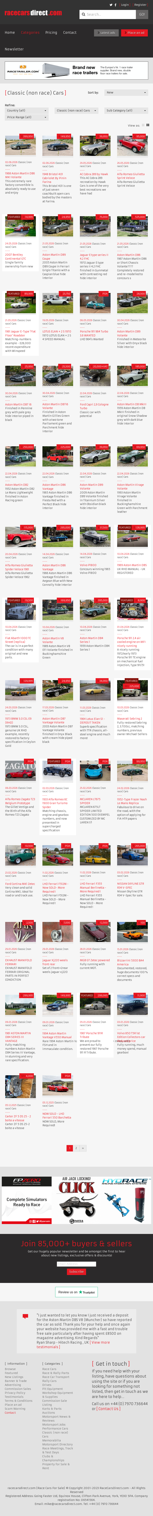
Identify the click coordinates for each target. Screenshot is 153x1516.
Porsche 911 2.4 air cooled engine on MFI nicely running (131, 642)
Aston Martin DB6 (128, 255)
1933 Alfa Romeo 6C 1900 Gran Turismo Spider (55, 803)
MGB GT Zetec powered (95, 960)
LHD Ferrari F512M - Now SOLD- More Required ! (55, 887)
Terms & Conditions (18, 1401)
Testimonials (14, 1397)
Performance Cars (55, 1428)
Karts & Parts (52, 1408)
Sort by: (93, 92)
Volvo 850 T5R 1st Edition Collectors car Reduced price (131, 1037)
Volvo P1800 (88, 565)
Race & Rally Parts (55, 1373)
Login (125, 5)
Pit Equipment (52, 1389)
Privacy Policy (15, 1393)
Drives (46, 1385)
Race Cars (49, 1369)
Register (140, 5)
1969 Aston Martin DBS (132, 565)
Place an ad (134, 33)
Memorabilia (51, 1440)
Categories (30, 33)
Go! (142, 14)
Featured (11, 1373)
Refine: (10, 105)
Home (10, 33)
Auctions (48, 1412)
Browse (10, 1369)
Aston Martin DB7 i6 (18, 404)
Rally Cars (49, 1381)
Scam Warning (15, 1408)
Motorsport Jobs (54, 1424)
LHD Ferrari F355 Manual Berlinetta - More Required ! (93, 887)
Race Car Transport (55, 1377)
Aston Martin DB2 (16, 485)
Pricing (51, 33)
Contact (69, 33)
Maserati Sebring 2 (129, 718)
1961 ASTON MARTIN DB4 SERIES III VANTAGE (18, 1037)
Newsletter (14, 49)
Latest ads (106, 33)
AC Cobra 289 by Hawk (94, 174)
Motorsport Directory (57, 1444)
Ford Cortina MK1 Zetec (20, 884)
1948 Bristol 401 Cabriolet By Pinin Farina (54, 178)
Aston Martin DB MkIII (131, 404)
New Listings (14, 1377)
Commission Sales (18, 1389)
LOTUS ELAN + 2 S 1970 (56, 331)
